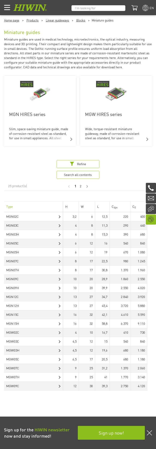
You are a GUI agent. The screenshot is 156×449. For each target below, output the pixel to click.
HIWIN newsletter (52, 429)
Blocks (80, 20)
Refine (78, 164)
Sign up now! (111, 433)
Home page (11, 20)
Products (32, 20)
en (152, 8)
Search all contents (78, 175)
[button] (71, 139)
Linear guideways (57, 20)
